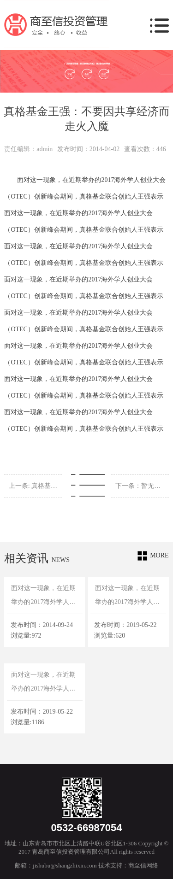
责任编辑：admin (28, 149)
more (152, 556)
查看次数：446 (145, 149)
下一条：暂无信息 (139, 485)
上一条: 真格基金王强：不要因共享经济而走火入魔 (33, 485)
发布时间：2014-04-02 (88, 149)
